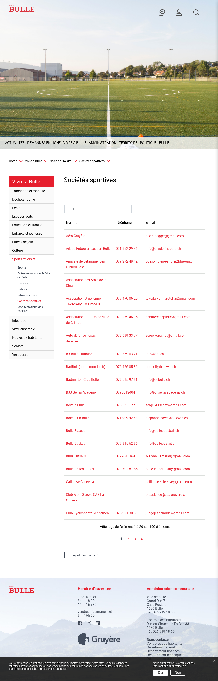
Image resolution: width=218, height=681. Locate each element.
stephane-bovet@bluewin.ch (167, 417)
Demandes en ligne (44, 142)
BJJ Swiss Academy (81, 392)
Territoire (128, 142)
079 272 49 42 (127, 261)
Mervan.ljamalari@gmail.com (168, 456)
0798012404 (125, 392)
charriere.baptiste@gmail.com (168, 317)
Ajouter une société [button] (85, 555)
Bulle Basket (75, 443)
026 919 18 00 (164, 612)
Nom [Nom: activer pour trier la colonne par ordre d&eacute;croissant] (69, 222)
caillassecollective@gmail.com (169, 481)
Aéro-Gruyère (75, 235)
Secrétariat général (161, 647)
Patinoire (23, 289)
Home (13, 161)
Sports (21, 267)
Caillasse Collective (80, 481)
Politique (148, 142)
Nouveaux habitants (27, 337)
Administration (102, 142)
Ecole (16, 207)
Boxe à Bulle (75, 405)
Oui (160, 672)
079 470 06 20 (127, 298)
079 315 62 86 (127, 443)
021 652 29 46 (127, 248)
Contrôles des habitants (164, 643)
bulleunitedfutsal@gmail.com (168, 469)
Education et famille (27, 225)
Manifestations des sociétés (30, 309)
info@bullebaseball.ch (162, 430)
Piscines (22, 283)
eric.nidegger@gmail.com (165, 235)
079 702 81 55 (127, 469)
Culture (17, 250)
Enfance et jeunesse (27, 233)
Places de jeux (23, 242)
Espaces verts (22, 216)
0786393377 (125, 405)
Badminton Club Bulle (82, 379)
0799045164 (125, 456)
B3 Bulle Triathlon (79, 354)
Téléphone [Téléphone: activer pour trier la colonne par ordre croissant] (123, 222)
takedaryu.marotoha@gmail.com (170, 298)
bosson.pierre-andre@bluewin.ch (170, 261)
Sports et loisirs (23, 259)
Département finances (163, 651)
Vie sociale (20, 354)
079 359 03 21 (127, 354)
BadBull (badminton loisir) (85, 366)
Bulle (164, 142)
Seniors (17, 346)
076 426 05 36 (127, 366)
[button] (35, 161)
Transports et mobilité (28, 190)
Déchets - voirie (23, 199)
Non (178, 672)
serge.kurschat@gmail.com (166, 335)
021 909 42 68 (127, 417)
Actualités (15, 142)
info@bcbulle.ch (158, 379)
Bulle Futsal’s (76, 456)
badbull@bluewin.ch (161, 366)
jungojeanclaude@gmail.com (167, 513)
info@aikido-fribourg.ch (163, 248)
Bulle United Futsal (80, 469)
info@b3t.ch (155, 354)
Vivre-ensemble (23, 329)
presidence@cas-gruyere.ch (166, 494)
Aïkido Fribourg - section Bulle (88, 248)
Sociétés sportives (35, 301)
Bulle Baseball (76, 430)
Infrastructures (27, 295)
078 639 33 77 (127, 335)
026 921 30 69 (127, 513)
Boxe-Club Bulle (77, 417)
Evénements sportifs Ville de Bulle (33, 275)
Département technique (164, 654)
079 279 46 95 (127, 317)
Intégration (20, 320)
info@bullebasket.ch (161, 443)
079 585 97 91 (127, 379)
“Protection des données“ (52, 668)
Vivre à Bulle (74, 142)
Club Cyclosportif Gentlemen (87, 513)
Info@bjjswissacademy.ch (165, 392)
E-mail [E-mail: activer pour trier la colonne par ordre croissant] (150, 222)
